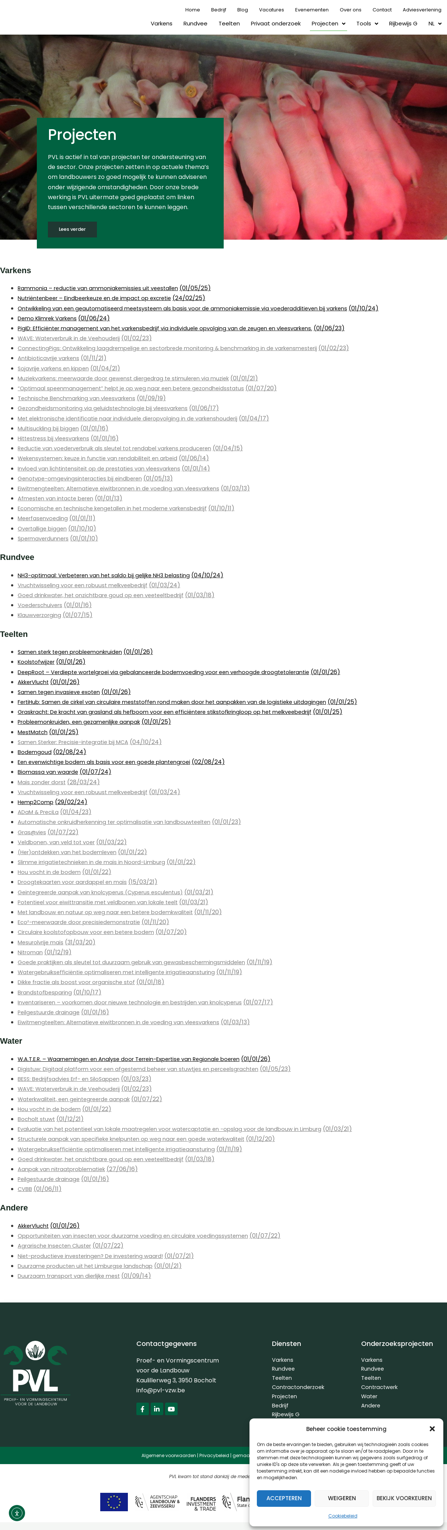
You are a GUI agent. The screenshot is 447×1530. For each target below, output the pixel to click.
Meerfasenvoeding (45, 519)
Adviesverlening (422, 9)
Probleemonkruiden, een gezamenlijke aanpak (85, 722)
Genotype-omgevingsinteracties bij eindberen (85, 479)
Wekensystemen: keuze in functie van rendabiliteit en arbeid (105, 459)
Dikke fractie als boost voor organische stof (81, 983)
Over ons (351, 9)
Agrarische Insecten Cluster (58, 1246)
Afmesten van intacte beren (59, 498)
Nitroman (31, 952)
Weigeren (342, 1498)
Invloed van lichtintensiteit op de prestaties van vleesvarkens (106, 469)
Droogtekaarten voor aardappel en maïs (77, 882)
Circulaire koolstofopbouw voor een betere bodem (91, 932)
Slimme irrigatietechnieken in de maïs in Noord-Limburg (98, 862)
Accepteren (284, 1498)
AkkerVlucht (35, 682)
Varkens (161, 23)
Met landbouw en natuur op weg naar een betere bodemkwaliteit (112, 912)
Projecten (328, 23)
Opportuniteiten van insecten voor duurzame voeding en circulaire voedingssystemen (142, 1236)
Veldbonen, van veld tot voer (59, 842)
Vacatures (271, 9)
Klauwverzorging (42, 615)
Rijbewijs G (403, 23)
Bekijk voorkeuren (404, 1498)
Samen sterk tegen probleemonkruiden (75, 652)
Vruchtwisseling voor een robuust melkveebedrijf (88, 585)
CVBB (26, 1189)
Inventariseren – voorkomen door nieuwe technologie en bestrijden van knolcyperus (140, 1002)
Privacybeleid (214, 1463)
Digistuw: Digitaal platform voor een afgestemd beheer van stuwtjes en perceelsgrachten (148, 1069)
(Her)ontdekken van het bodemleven (72, 852)
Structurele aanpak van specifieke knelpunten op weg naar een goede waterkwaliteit (141, 1139)
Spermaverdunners (46, 539)
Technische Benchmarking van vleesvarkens (82, 398)
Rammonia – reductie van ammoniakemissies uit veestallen (103, 288)
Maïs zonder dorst (44, 782)
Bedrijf (218, 9)
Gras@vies (33, 832)
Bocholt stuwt (38, 1119)
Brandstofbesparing (47, 992)
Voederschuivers (42, 605)
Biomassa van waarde (49, 772)
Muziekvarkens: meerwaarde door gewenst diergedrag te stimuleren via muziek (133, 378)
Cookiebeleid (342, 1516)
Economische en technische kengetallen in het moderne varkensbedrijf (121, 508)
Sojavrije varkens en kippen (57, 368)
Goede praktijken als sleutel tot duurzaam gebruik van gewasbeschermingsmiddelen (140, 962)
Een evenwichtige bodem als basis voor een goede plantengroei (110, 762)
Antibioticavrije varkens (51, 359)
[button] (432, 1428)
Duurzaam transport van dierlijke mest (73, 1276)
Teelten (229, 23)
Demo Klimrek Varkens (51, 318)
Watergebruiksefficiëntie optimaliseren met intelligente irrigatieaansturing (125, 972)
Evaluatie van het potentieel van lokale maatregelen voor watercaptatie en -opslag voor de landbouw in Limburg (182, 1129)
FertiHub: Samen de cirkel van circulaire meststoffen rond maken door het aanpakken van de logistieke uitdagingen (185, 702)
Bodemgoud (35, 752)
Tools (367, 23)
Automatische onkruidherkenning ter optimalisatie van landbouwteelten (122, 822)
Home (192, 9)
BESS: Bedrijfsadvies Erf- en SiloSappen (73, 1079)
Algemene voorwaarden (169, 1463)
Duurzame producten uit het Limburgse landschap (90, 1266)
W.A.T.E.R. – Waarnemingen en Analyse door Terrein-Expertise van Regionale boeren (139, 1059)
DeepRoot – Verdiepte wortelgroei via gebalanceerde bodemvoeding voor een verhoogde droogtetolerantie (175, 672)
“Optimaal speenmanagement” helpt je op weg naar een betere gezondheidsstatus (139, 388)
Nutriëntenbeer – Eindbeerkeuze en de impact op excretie (102, 299)
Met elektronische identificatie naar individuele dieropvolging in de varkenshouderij (137, 419)
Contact (382, 9)
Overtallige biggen (44, 529)
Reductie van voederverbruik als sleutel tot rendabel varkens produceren (124, 448)
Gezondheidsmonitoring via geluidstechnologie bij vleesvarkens (109, 409)
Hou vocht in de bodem (51, 872)
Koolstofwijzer (38, 662)
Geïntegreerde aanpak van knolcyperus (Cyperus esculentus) (108, 892)
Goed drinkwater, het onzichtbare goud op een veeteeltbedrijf (108, 595)
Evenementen (312, 9)
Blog (242, 9)
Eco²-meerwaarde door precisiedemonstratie (84, 922)
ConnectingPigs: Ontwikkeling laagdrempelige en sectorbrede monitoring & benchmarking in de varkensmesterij (181, 348)
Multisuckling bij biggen (51, 428)
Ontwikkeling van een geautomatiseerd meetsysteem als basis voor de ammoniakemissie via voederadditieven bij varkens (194, 308)
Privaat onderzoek (276, 23)
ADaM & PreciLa (40, 812)
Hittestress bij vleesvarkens (57, 438)
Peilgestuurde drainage (51, 1012)
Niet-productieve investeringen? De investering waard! (97, 1256)
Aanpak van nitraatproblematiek (66, 1169)
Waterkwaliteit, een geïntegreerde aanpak (80, 1099)
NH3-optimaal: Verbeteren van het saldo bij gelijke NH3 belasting (111, 575)
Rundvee (195, 23)
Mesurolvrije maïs (43, 942)
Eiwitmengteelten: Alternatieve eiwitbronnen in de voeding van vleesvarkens (128, 488)
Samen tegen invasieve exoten (62, 692)
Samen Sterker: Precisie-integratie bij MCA (79, 742)
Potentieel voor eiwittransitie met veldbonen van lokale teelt (105, 902)
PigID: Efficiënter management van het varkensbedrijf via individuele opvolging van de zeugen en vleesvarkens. (177, 328)
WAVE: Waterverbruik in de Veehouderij (74, 338)
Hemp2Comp (37, 802)
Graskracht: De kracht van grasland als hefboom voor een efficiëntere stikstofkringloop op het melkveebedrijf (178, 712)
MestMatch (34, 732)
